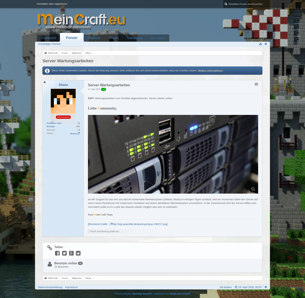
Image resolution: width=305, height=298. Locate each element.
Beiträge (51, 126)
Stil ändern (226, 287)
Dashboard (48, 38)
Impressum (71, 287)
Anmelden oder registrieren (52, 3)
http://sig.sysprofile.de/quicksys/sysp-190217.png (139, 224)
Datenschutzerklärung (50, 287)
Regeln (113, 38)
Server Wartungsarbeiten (67, 60)
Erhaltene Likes (54, 123)
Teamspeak (134, 38)
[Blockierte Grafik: (98, 224)
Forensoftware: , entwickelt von (152, 293)
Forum (71, 38)
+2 (103, 89)
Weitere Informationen (210, 70)
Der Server (157, 38)
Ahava (73, 133)
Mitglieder (94, 38)
